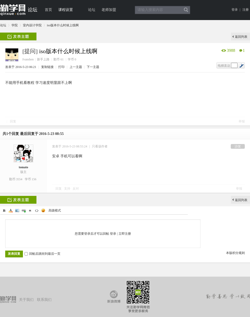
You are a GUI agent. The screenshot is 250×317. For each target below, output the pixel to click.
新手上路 (43, 59)
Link (23, 210)
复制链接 (47, 67)
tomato (23, 167)
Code (36, 210)
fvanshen (28, 59)
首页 (48, 10)
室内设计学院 (32, 25)
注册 (245, 9)
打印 (61, 67)
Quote (30, 210)
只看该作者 (100, 146)
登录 (235, 9)
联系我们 (44, 300)
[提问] (30, 51)
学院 (14, 25)
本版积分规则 (235, 253)
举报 (242, 121)
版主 (23, 172)
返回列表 (241, 37)
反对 (76, 188)
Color (10, 210)
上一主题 (76, 67)
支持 (67, 188)
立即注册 (124, 233)
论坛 (91, 10)
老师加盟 (109, 10)
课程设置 (65, 10)
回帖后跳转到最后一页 (42, 254)
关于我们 (26, 300)
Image (17, 210)
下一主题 (93, 67)
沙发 (238, 146)
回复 (13, 121)
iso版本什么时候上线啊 (63, 25)
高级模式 (54, 210)
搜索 (186, 10)
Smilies (43, 210)
